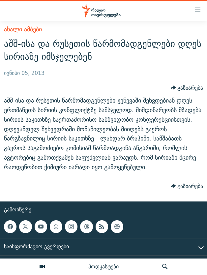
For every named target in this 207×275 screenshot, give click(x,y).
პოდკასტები (103, 266)
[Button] (187, 88)
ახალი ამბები (23, 29)
